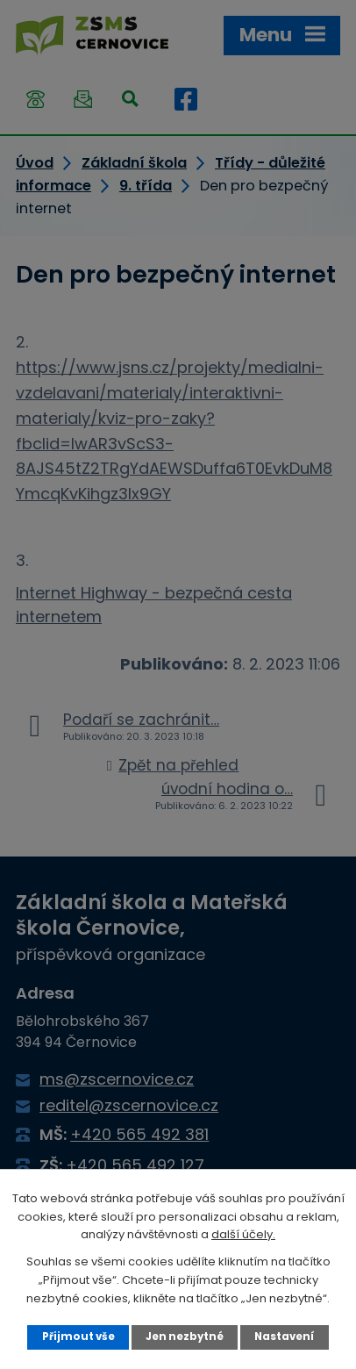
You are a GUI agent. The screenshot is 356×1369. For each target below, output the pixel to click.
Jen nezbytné (185, 1337)
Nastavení (284, 1337)
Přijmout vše (78, 1337)
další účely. (243, 1234)
